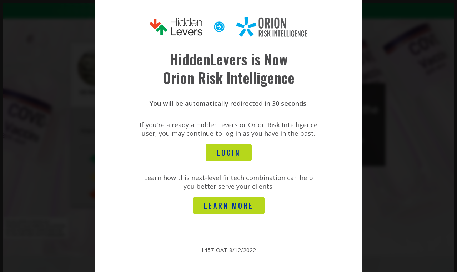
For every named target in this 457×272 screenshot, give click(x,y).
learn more (234, 207)
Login (234, 154)
